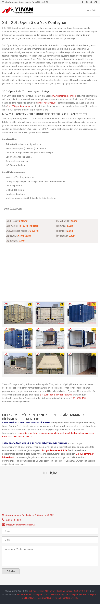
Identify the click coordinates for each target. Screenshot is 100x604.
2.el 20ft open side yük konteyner (56, 395)
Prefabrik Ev (57, 594)
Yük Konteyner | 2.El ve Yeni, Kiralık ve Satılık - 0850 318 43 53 (59, 591)
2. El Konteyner (29, 598)
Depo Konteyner (45, 598)
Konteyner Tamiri (41, 594)
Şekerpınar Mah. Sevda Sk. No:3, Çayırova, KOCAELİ (30, 515)
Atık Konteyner (24, 594)
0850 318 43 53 (40, 2)
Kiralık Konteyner (88, 594)
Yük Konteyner (71, 594)
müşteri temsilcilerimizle (64, 96)
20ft (73, 398)
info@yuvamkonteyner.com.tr (16, 2)
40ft (79, 398)
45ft (84, 398)
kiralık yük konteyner (47, 103)
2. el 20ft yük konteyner (18, 106)
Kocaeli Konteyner (64, 598)
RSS (76, 598)
